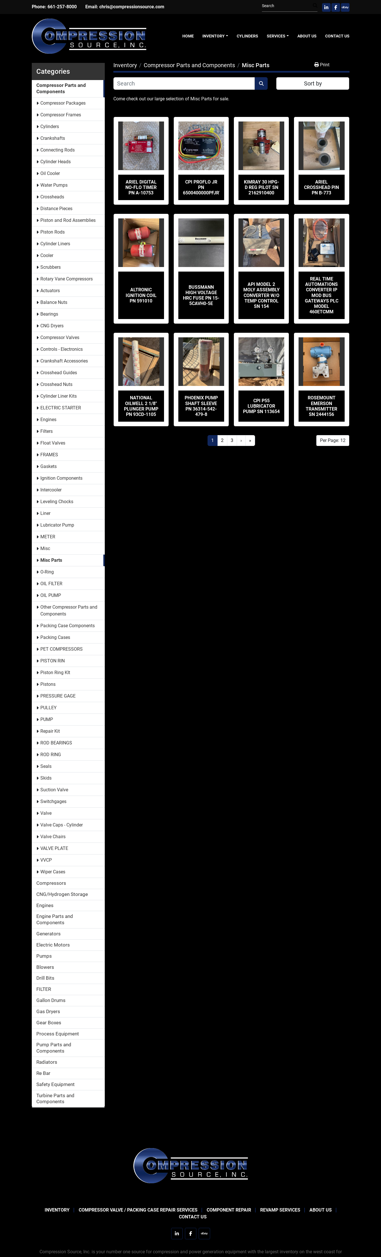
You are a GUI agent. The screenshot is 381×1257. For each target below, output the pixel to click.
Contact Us (337, 36)
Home (188, 36)
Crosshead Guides (58, 372)
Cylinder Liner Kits (58, 396)
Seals (46, 766)
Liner (45, 513)
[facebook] (335, 7)
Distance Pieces (56, 208)
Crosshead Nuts (56, 384)
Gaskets (48, 466)
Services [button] (276, 36)
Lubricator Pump (57, 525)
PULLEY (48, 707)
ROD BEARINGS (56, 743)
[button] (215, 36)
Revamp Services (280, 1210)
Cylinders (247, 36)
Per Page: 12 (333, 440)
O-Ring (47, 572)
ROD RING (50, 754)
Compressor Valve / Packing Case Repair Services (138, 1210)
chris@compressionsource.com (131, 6)
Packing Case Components (67, 625)
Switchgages (53, 801)
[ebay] (345, 7)
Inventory (213, 36)
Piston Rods (52, 232)
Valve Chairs (53, 836)
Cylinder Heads (55, 161)
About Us (307, 36)
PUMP (46, 719)
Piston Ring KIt (55, 672)
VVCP (46, 860)
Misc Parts (51, 560)
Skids (46, 778)
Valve (46, 813)
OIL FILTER (51, 583)
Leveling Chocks (56, 501)
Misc (45, 548)
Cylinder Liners (55, 243)
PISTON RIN (52, 661)
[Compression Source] (190, 1165)
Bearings (49, 314)
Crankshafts (52, 138)
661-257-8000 (62, 6)
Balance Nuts (53, 302)
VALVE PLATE (54, 848)
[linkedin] (326, 7)
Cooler (46, 255)
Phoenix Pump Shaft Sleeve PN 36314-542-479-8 (201, 406)
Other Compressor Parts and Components (68, 610)
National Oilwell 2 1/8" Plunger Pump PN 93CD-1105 (141, 406)
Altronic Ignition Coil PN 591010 (141, 295)
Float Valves (52, 443)
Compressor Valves (59, 337)
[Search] (287, 6)
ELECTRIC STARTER (60, 408)
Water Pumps (54, 185)
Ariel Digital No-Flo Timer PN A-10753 (141, 187)
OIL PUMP (50, 595)
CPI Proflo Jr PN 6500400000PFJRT (202, 187)
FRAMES (49, 454)
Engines (48, 419)
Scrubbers (50, 267)
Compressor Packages (63, 103)
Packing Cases (55, 637)
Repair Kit (50, 731)
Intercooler (51, 490)
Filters (46, 431)
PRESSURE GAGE (58, 696)
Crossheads (52, 197)
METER (47, 536)
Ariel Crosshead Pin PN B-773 (321, 187)
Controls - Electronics (61, 349)
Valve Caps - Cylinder (61, 825)
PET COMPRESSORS (61, 649)
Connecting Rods (57, 150)
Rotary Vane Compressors (66, 279)
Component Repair (229, 1210)
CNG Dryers (52, 325)
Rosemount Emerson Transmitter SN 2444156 (321, 406)
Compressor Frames (60, 114)
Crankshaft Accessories (64, 361)
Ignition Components (61, 478)
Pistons (48, 684)
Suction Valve (54, 789)
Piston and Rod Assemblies (68, 220)
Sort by (313, 83)
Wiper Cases (52, 871)
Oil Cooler (50, 173)
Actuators (50, 290)
